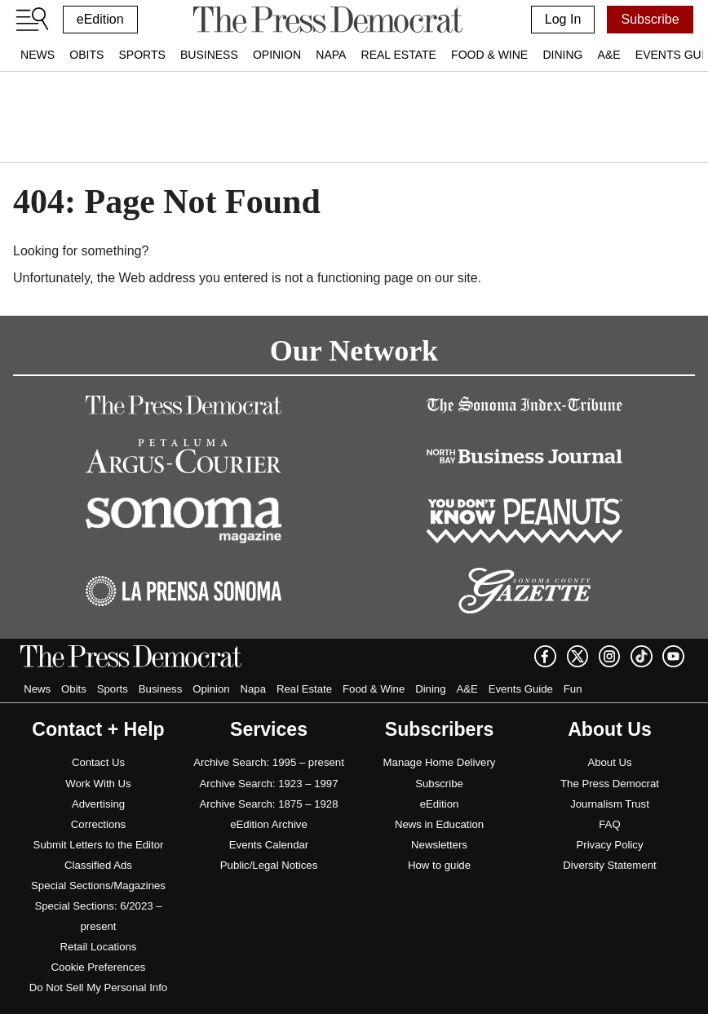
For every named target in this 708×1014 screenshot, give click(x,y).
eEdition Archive (269, 824)
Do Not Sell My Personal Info (98, 987)
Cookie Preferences (98, 967)
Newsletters (439, 845)
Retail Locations (98, 947)
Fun (573, 689)
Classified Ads (98, 865)
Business (209, 54)
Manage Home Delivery (439, 762)
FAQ (609, 824)
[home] (327, 20)
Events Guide (521, 689)
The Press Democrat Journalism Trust (609, 793)
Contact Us (98, 762)
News (37, 54)
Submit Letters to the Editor (98, 845)
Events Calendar (269, 845)
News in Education (439, 824)
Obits (86, 54)
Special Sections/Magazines (98, 885)
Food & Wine (489, 54)
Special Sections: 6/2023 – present (98, 916)
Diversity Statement (609, 865)
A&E (609, 54)
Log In (563, 19)
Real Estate (398, 54)
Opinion (277, 54)
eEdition (100, 19)
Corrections (98, 824)
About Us (609, 762)
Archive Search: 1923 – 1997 (268, 783)
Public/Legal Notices (269, 865)
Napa (331, 54)
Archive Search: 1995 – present (268, 762)
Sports (141, 54)
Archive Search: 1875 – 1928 (268, 804)
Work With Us (98, 783)
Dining (562, 54)
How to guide (439, 865)
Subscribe (650, 19)
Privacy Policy (609, 845)
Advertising (98, 804)
